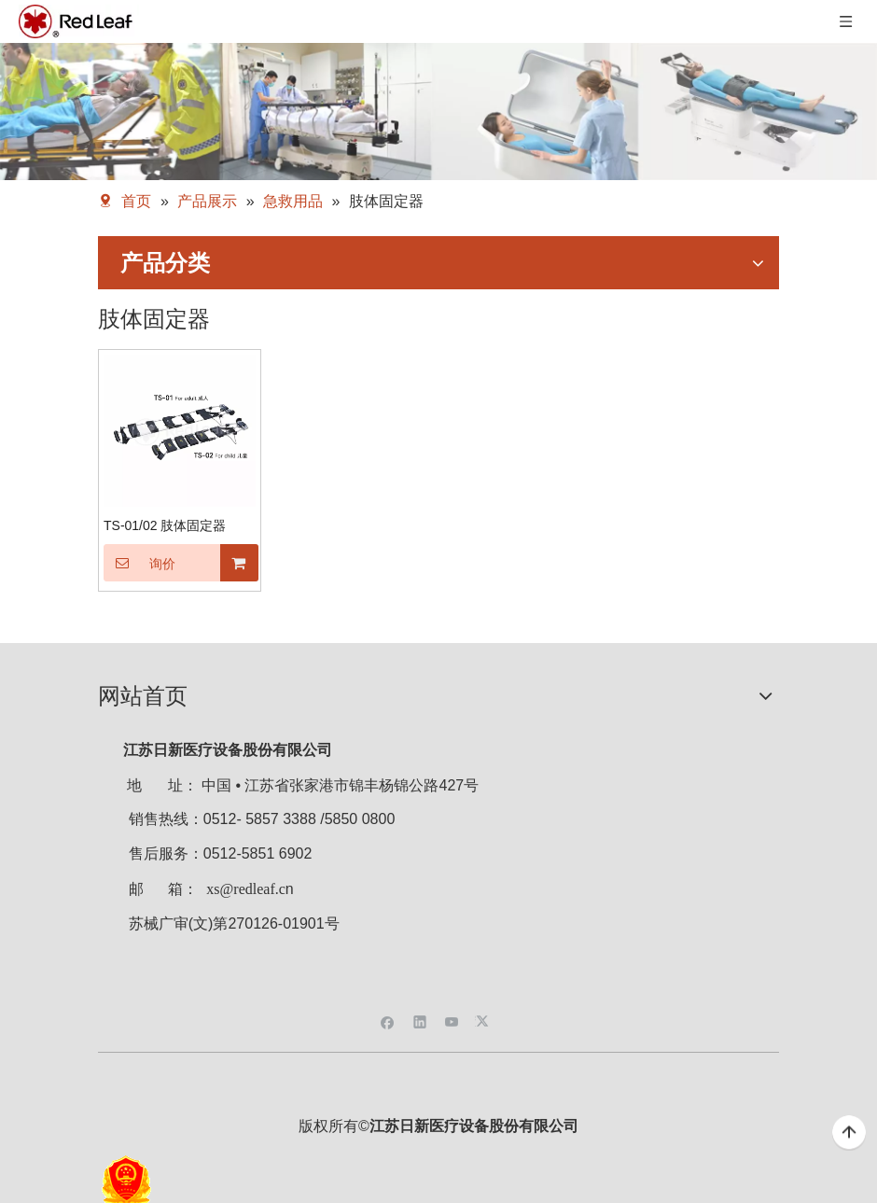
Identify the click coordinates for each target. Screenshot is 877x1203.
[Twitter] (484, 1020)
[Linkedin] (420, 1020)
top (849, 1133)
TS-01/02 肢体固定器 (165, 525)
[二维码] (438, 989)
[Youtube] (452, 1020)
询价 (139, 562)
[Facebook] (387, 1020)
